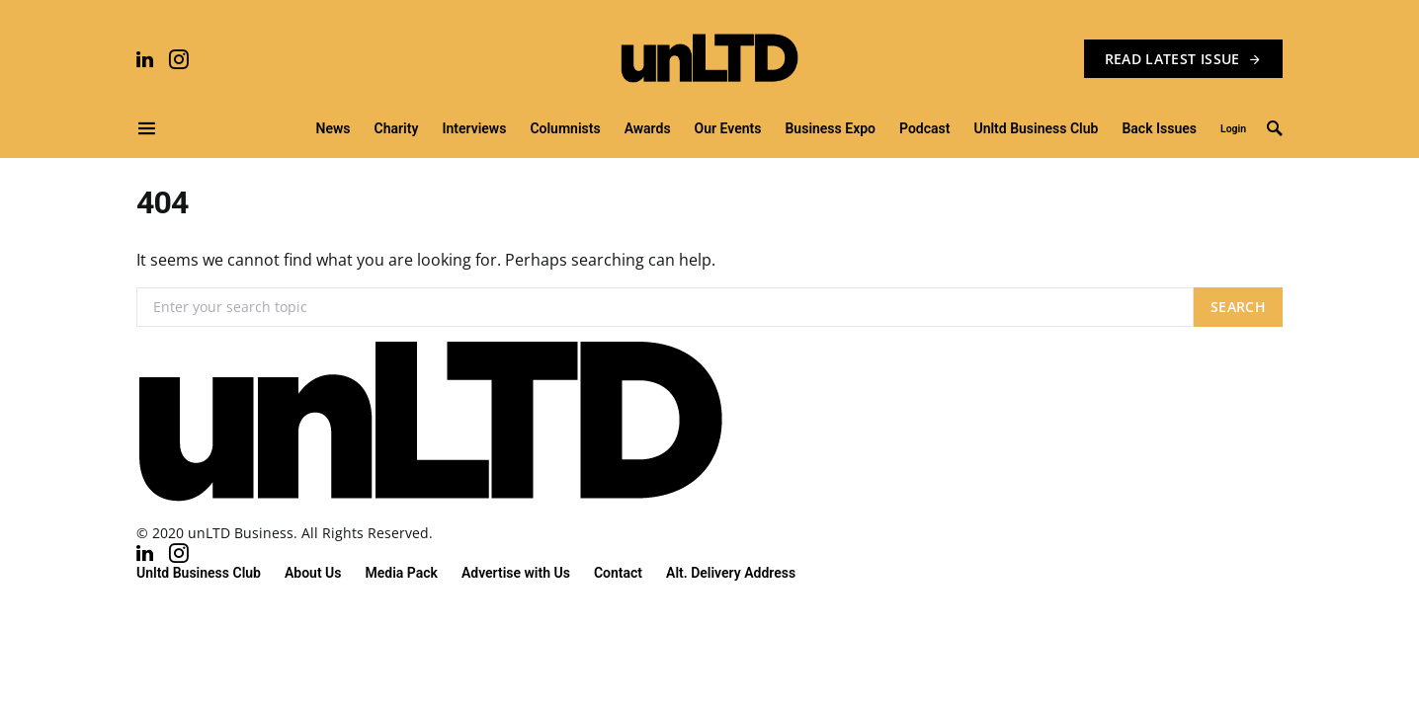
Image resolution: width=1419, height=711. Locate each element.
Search (1238, 306)
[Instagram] (179, 59)
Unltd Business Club (198, 573)
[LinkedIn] (144, 59)
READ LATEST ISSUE (1183, 58)
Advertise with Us (515, 573)
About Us (313, 573)
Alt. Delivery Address (730, 573)
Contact (618, 573)
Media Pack (402, 573)
